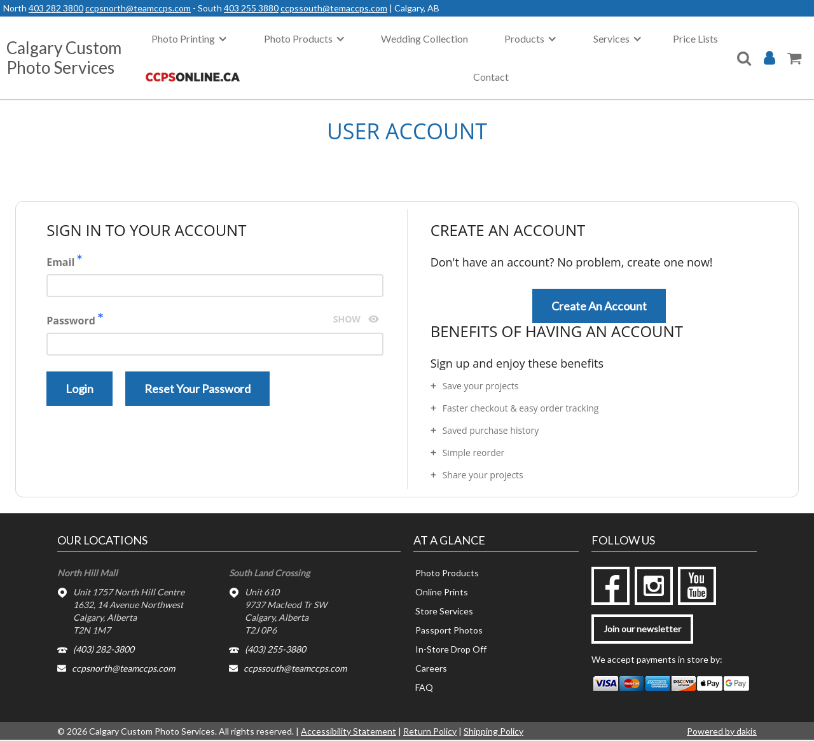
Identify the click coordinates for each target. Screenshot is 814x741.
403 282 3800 (56, 8)
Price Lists (695, 38)
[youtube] (697, 586)
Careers (431, 668)
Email (214, 275)
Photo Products (447, 572)
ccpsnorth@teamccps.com (138, 8)
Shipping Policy (493, 731)
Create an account (599, 306)
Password (214, 334)
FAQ (424, 687)
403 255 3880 (251, 8)
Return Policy (430, 731)
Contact (491, 77)
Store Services (444, 611)
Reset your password (197, 389)
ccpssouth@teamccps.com (295, 668)
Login (79, 389)
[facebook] (610, 586)
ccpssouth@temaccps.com (333, 8)
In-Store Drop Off (450, 649)
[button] (189, 39)
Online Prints (441, 591)
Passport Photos (449, 630)
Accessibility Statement (348, 731)
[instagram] (654, 586)
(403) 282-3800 (103, 649)
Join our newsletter (642, 628)
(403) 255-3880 (275, 649)
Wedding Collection (424, 38)
